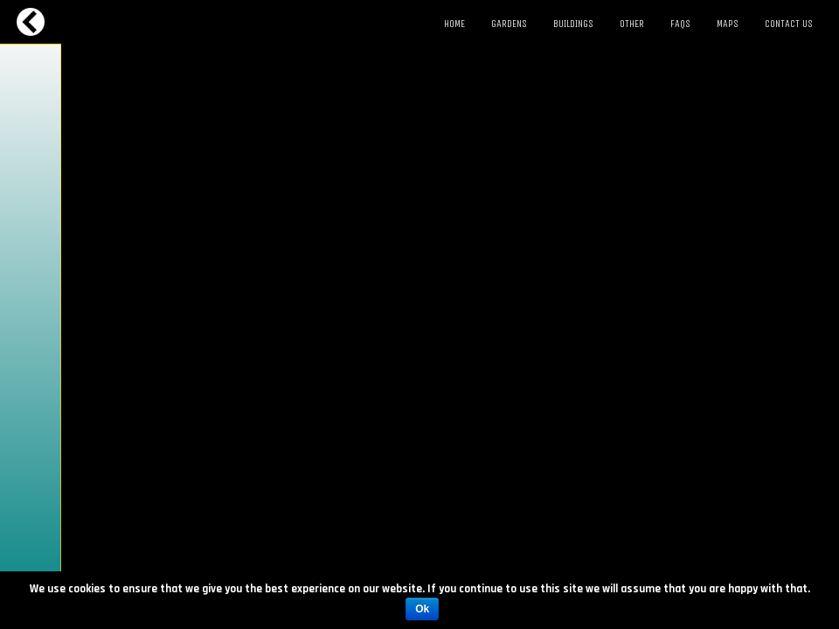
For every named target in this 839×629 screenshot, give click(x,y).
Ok (422, 609)
